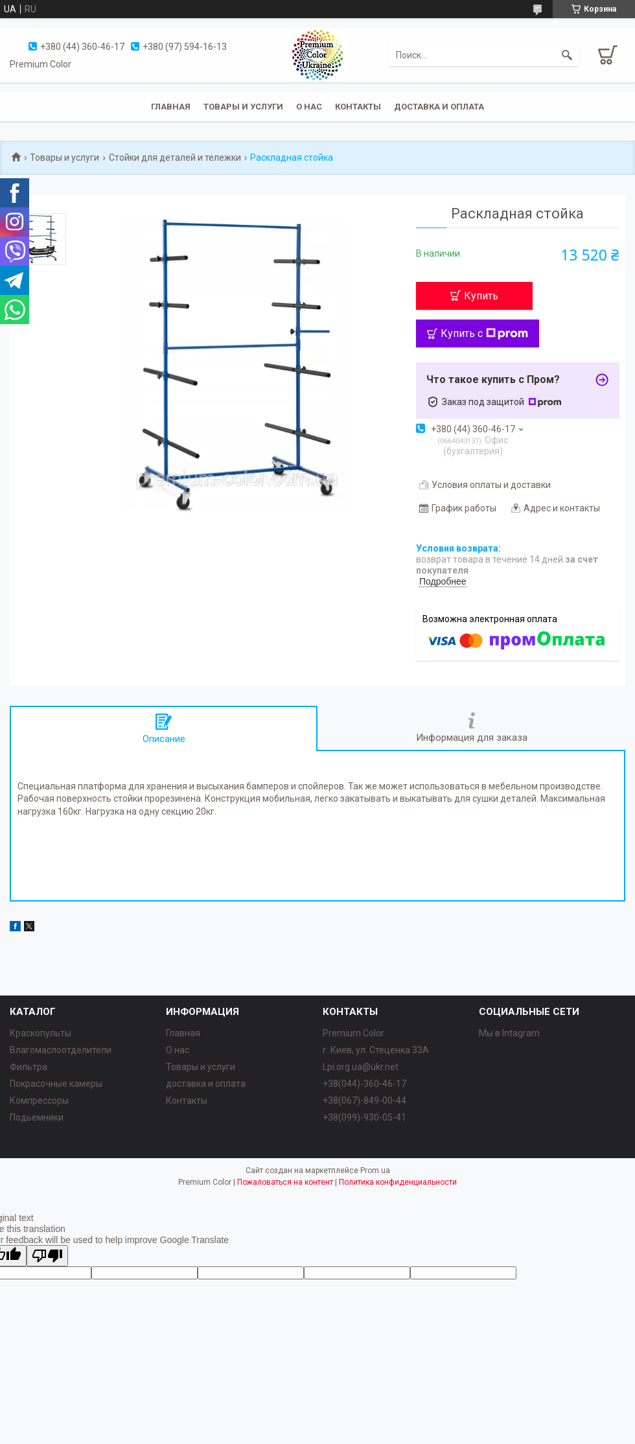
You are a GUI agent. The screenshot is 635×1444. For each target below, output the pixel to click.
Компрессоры (39, 1100)
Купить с (484, 333)
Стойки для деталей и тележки (175, 157)
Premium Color (353, 1033)
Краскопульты (40, 1033)
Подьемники (37, 1117)
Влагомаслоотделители (60, 1050)
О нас (309, 106)
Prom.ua (375, 1170)
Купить (481, 296)
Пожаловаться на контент (285, 1182)
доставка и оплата (206, 1083)
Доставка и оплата (439, 106)
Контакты (358, 106)
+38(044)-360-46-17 (364, 1083)
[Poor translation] (47, 1255)
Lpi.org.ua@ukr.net (360, 1067)
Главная (170, 106)
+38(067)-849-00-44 (364, 1100)
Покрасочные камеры (56, 1083)
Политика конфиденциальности (398, 1182)
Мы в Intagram (509, 1033)
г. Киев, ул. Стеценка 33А (376, 1050)
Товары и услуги (243, 106)
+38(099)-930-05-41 (364, 1117)
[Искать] (567, 55)
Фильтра (28, 1067)
